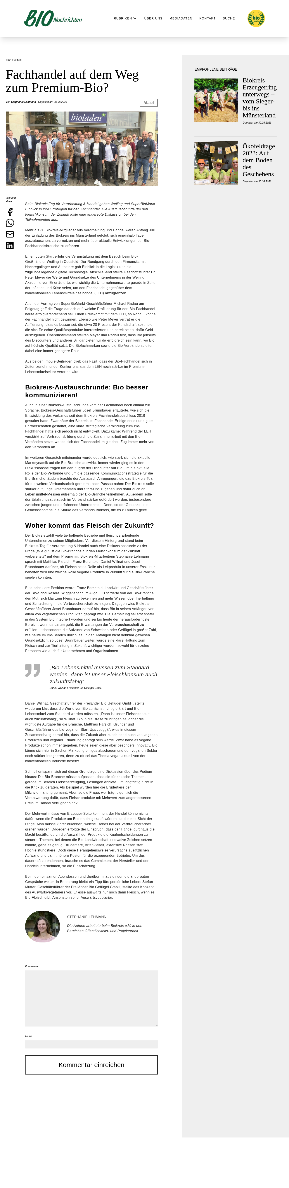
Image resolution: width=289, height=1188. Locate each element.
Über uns (153, 18)
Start (9, 59)
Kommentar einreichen (92, 1064)
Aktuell (149, 103)
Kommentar (32, 966)
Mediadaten (181, 18)
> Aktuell (17, 59)
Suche (229, 18)
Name (28, 1036)
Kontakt (207, 18)
